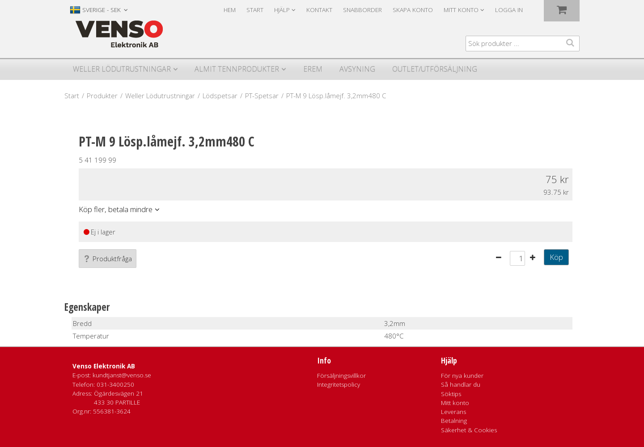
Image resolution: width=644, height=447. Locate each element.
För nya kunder (462, 376)
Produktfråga (107, 258)
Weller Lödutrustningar (122, 69)
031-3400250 (115, 384)
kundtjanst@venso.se (122, 375)
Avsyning (357, 69)
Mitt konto (455, 403)
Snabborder (362, 10)
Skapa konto (413, 10)
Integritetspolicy (338, 384)
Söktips (451, 394)
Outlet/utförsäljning (434, 69)
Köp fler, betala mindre (116, 209)
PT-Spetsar (262, 95)
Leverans (453, 412)
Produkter (102, 95)
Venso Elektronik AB (103, 366)
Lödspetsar (220, 95)
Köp (556, 257)
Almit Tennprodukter (237, 69)
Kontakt (319, 10)
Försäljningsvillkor (341, 376)
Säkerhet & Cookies (469, 430)
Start (254, 10)
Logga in (509, 10)
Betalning (454, 421)
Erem (312, 69)
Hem (230, 10)
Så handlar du (460, 384)
